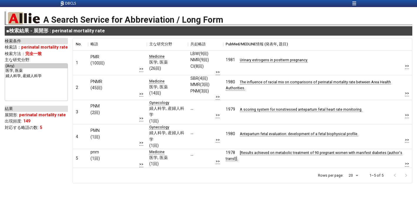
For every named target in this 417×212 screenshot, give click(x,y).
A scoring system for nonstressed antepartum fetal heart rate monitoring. (301, 109)
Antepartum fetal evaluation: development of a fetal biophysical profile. (299, 134)
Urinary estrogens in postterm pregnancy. (274, 60)
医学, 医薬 (36, 71)
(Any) (36, 66)
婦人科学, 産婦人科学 (36, 76)
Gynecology (159, 102)
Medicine (157, 56)
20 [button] (351, 175)
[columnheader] (80, 44)
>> (141, 69)
